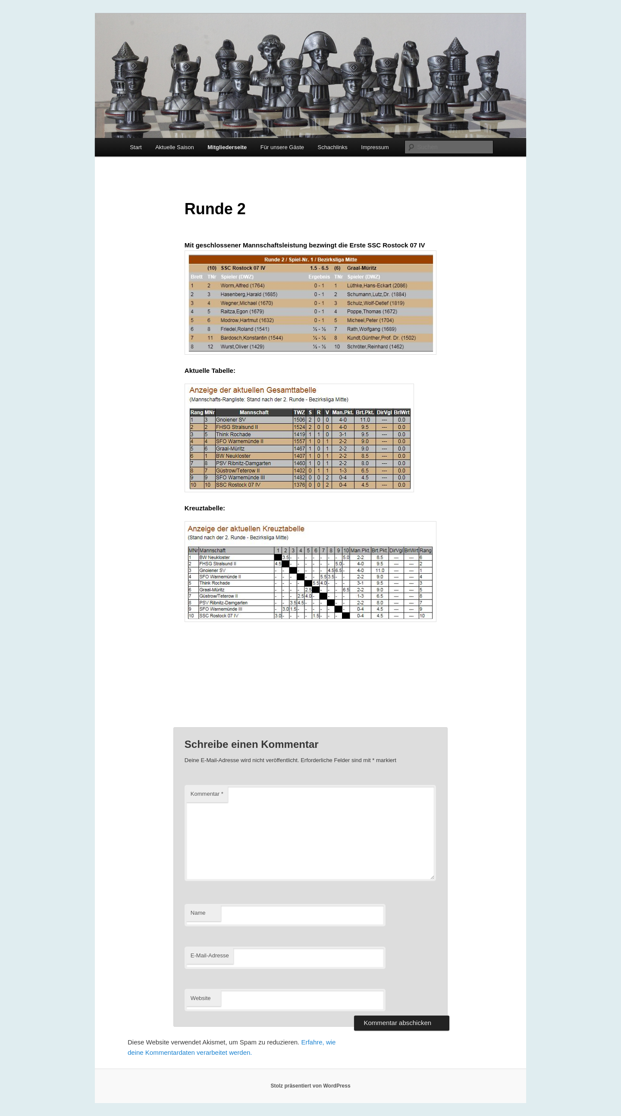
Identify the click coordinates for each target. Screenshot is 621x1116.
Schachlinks (332, 147)
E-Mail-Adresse (210, 955)
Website (201, 998)
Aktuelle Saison (174, 147)
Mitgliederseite (227, 147)
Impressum (375, 147)
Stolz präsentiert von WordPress (310, 1086)
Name (198, 913)
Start (135, 147)
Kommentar (207, 794)
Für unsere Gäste (282, 147)
